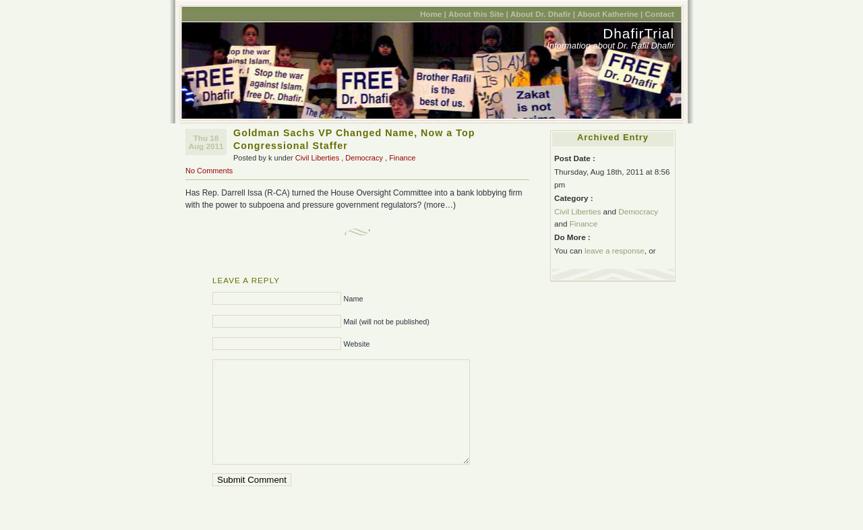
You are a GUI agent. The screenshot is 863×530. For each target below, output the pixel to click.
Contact (659, 13)
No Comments (209, 171)
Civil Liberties (317, 158)
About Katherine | (610, 13)
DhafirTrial (638, 33)
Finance (402, 158)
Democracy (364, 158)
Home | (433, 13)
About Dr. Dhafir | (542, 13)
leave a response (615, 250)
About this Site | (478, 13)
